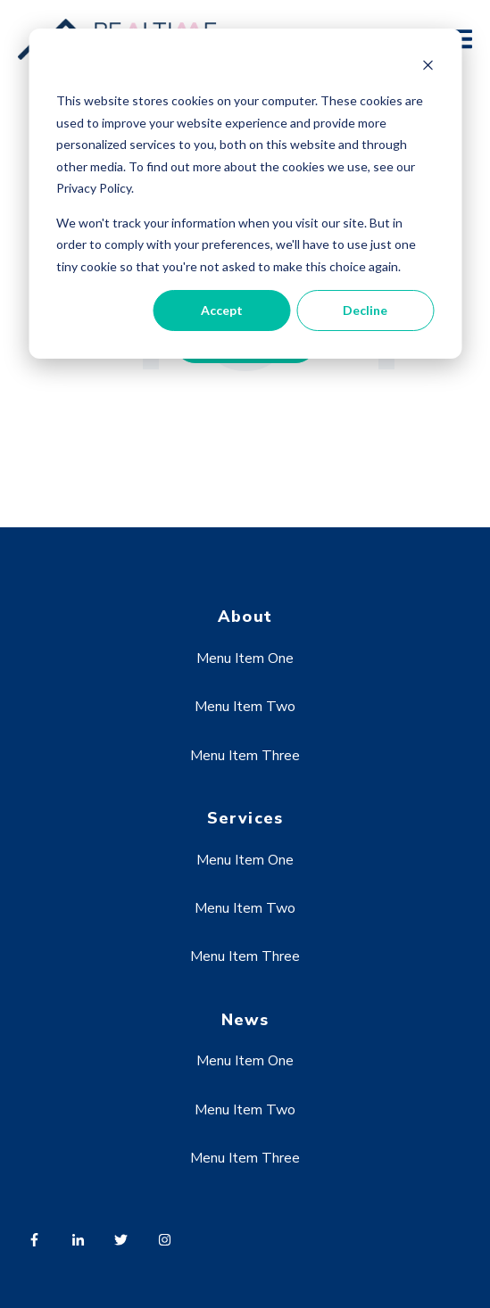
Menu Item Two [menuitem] (245, 706)
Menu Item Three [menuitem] (245, 756)
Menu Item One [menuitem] (245, 658)
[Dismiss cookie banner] (427, 67)
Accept (222, 310)
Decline (365, 310)
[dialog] (245, 194)
